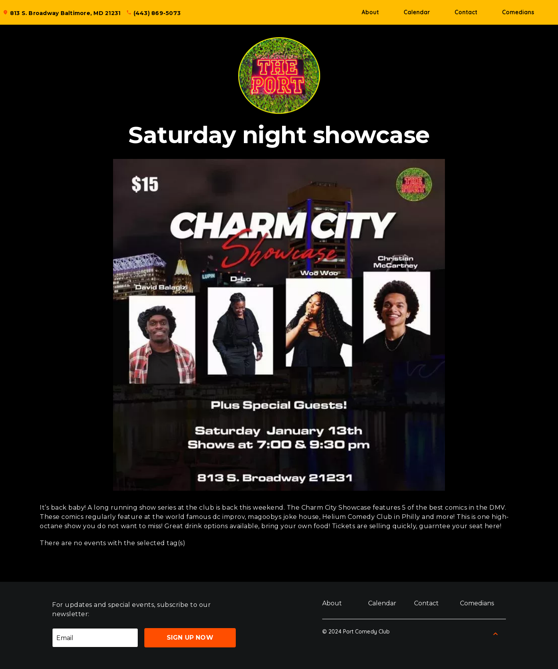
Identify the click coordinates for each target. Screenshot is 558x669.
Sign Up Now (190, 637)
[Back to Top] (495, 634)
